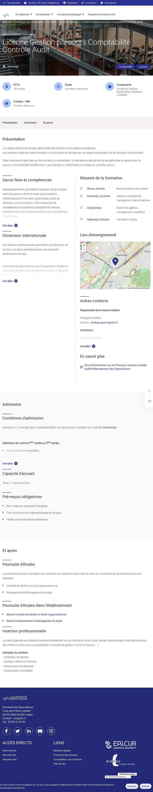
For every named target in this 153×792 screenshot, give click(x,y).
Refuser (146, 786)
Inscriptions (89, 2)
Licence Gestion (69, 22)
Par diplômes (22, 14)
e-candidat (33, 450)
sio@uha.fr (19, 718)
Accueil (6, 22)
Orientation (70, 2)
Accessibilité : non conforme (68, 759)
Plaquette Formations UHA (101, 14)
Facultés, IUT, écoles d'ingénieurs (41, 2)
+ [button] (84, 245)
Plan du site (59, 763)
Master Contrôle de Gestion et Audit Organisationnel (36, 614)
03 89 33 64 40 (16, 722)
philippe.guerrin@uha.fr (104, 322)
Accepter (131, 786)
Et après (48, 122)
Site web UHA (11, 2)
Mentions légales (62, 750)
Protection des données (65, 754)
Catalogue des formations (29, 22)
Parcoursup (109, 427)
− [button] (84, 250)
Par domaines (43, 14)
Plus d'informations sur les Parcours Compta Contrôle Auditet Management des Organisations (113, 367)
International (108, 2)
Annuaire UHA (9, 759)
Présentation (10, 122)
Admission (30, 122)
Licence (51, 22)
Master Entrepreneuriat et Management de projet (34, 621)
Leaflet (121, 288)
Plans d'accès (9, 750)
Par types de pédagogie (69, 14)
